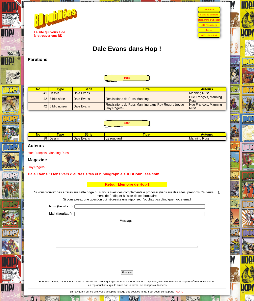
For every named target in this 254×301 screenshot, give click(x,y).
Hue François (37, 153)
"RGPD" (179, 295)
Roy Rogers (36, 167)
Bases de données (209, 14)
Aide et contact (209, 35)
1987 (127, 77)
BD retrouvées (209, 24)
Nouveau (209, 9)
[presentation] (127, 263)
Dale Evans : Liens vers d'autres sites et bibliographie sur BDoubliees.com (93, 174)
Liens (209, 29)
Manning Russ (58, 153)
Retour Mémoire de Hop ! (127, 184)
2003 (127, 123)
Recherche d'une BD (209, 19)
